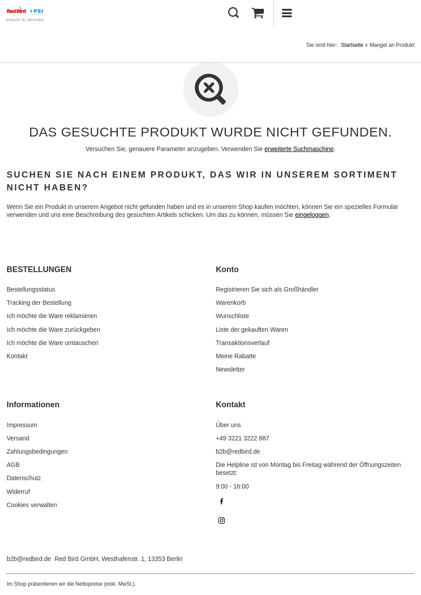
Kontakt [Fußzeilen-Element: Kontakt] (17, 356)
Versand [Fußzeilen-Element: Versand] (18, 438)
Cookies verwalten (32, 504)
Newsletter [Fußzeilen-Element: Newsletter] (230, 369)
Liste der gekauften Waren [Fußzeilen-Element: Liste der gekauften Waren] (252, 329)
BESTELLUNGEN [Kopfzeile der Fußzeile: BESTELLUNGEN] (39, 269)
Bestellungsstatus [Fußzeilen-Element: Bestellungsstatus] (31, 289)
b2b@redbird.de (29, 558)
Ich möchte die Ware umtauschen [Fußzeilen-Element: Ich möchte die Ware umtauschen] (52, 342)
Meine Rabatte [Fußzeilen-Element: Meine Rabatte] (236, 356)
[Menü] (286, 13)
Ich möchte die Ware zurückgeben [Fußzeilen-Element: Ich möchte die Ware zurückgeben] (53, 329)
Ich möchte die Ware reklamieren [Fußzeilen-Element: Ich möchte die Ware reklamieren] (52, 315)
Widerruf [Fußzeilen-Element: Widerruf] (18, 491)
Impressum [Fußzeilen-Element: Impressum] (22, 424)
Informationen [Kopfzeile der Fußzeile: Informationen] (33, 404)
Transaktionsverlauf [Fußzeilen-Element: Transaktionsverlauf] (243, 342)
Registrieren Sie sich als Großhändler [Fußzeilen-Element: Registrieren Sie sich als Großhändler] (267, 289)
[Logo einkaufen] (26, 13)
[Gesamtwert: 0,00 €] (257, 13)
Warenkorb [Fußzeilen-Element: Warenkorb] (231, 302)
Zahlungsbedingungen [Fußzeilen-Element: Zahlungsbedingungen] (37, 451)
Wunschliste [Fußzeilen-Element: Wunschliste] (232, 315)
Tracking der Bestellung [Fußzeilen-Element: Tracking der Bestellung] (39, 302)
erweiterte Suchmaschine (299, 148)
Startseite (352, 45)
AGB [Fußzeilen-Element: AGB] (13, 464)
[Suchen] (233, 13)
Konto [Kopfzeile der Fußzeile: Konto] (227, 269)
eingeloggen (312, 214)
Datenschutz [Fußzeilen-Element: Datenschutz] (24, 477)
